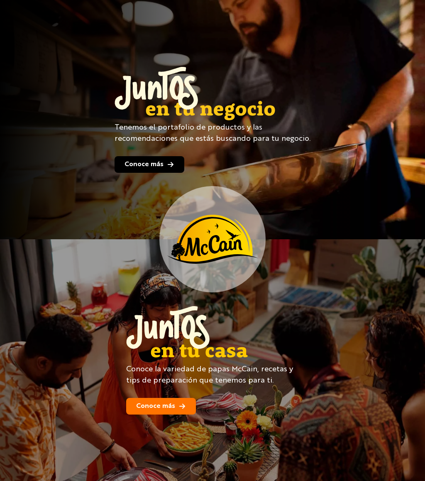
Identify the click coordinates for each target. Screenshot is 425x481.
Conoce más (149, 164)
